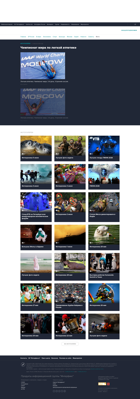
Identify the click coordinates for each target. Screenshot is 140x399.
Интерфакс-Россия (39, 24)
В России (31, 37)
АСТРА (23, 389)
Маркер (23, 387)
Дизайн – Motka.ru (102, 391)
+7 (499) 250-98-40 (69, 371)
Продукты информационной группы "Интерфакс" (47, 376)
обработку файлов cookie (97, 369)
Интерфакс (70, 30)
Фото (98, 37)
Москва (69, 37)
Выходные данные (103, 390)
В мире (38, 37)
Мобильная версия (6, 24)
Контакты (23, 358)
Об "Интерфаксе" (19, 24)
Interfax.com (29, 24)
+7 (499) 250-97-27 (82, 371)
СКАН (54, 384)
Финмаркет (50, 24)
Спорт (55, 37)
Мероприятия (85, 24)
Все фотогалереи (70, 344)
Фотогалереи (25, 43)
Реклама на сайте (65, 358)
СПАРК (23, 382)
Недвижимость (65, 24)
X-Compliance (24, 384)
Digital (76, 37)
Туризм (57, 24)
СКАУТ (23, 385)
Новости (83, 37)
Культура (62, 37)
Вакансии (54, 358)
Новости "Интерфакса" (59, 382)
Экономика (47, 37)
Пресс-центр (46, 358)
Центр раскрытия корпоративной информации (65, 387)
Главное (23, 37)
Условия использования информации (107, 388)
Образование (75, 24)
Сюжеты (91, 37)
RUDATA (55, 385)
